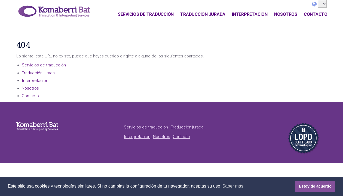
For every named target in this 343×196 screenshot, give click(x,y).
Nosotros (285, 14)
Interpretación (250, 14)
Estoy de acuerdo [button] (315, 186)
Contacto (315, 14)
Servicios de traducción (146, 14)
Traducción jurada (202, 14)
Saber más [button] (232, 186)
